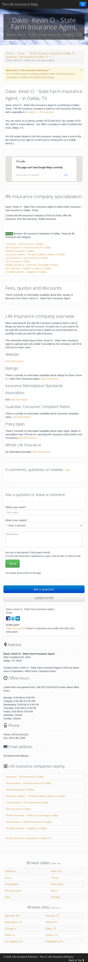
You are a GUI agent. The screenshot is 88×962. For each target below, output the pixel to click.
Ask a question (44, 589)
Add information (14, 361)
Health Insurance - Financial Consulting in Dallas (31, 264)
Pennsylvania (12, 884)
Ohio (7, 897)
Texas (21, 53)
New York (56, 871)
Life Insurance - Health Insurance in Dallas (28, 268)
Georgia (55, 897)
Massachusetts (13, 890)
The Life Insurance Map (20, 4)
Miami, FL (10, 935)
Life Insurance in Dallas (18, 261)
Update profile (44, 598)
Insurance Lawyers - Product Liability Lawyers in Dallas (35, 254)
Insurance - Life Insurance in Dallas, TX (27, 56)
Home (9, 53)
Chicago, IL (11, 928)
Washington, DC (13, 922)
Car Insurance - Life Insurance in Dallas (26, 258)
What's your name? (15, 507)
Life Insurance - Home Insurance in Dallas (28, 247)
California (10, 871)
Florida (55, 877)
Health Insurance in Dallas (19, 251)
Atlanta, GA (51, 922)
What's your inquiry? (16, 520)
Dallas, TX (50, 928)
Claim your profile (15, 628)
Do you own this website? (27, 175)
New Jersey (57, 884)
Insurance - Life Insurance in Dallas (24, 244)
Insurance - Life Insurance (40, 112)
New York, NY (12, 915)
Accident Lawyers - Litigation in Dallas (26, 271)
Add (67, 470)
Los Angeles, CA (13, 941)
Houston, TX (52, 915)
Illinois (54, 890)
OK (65, 175)
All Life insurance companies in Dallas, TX (52, 53)
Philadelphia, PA (54, 941)
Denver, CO (51, 935)
